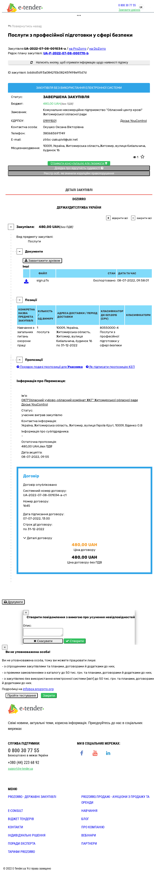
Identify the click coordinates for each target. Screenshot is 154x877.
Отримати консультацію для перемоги (79, 163)
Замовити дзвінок (129, 10)
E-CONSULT (15, 812)
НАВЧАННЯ (89, 812)
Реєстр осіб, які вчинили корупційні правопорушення (79, 173)
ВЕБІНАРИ (88, 837)
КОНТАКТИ (15, 828)
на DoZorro (97, 48)
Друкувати (13, 602)
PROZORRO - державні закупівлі (32, 798)
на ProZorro (77, 48)
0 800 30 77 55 (127, 5)
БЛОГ (85, 820)
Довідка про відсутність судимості (79, 168)
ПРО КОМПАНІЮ (92, 828)
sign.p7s (43, 280)
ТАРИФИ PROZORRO (21, 853)
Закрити (49, 697)
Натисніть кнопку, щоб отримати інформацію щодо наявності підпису (79, 62)
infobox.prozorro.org (38, 690)
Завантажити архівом (42, 260)
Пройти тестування (21, 697)
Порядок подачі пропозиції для (50, 367)
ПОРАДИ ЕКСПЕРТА (21, 845)
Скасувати (43, 642)
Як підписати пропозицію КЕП (110, 367)
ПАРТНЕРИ (89, 845)
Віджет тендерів (21, 820)
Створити (75, 642)
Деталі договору (37, 538)
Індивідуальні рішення (26, 837)
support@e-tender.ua (20, 770)
